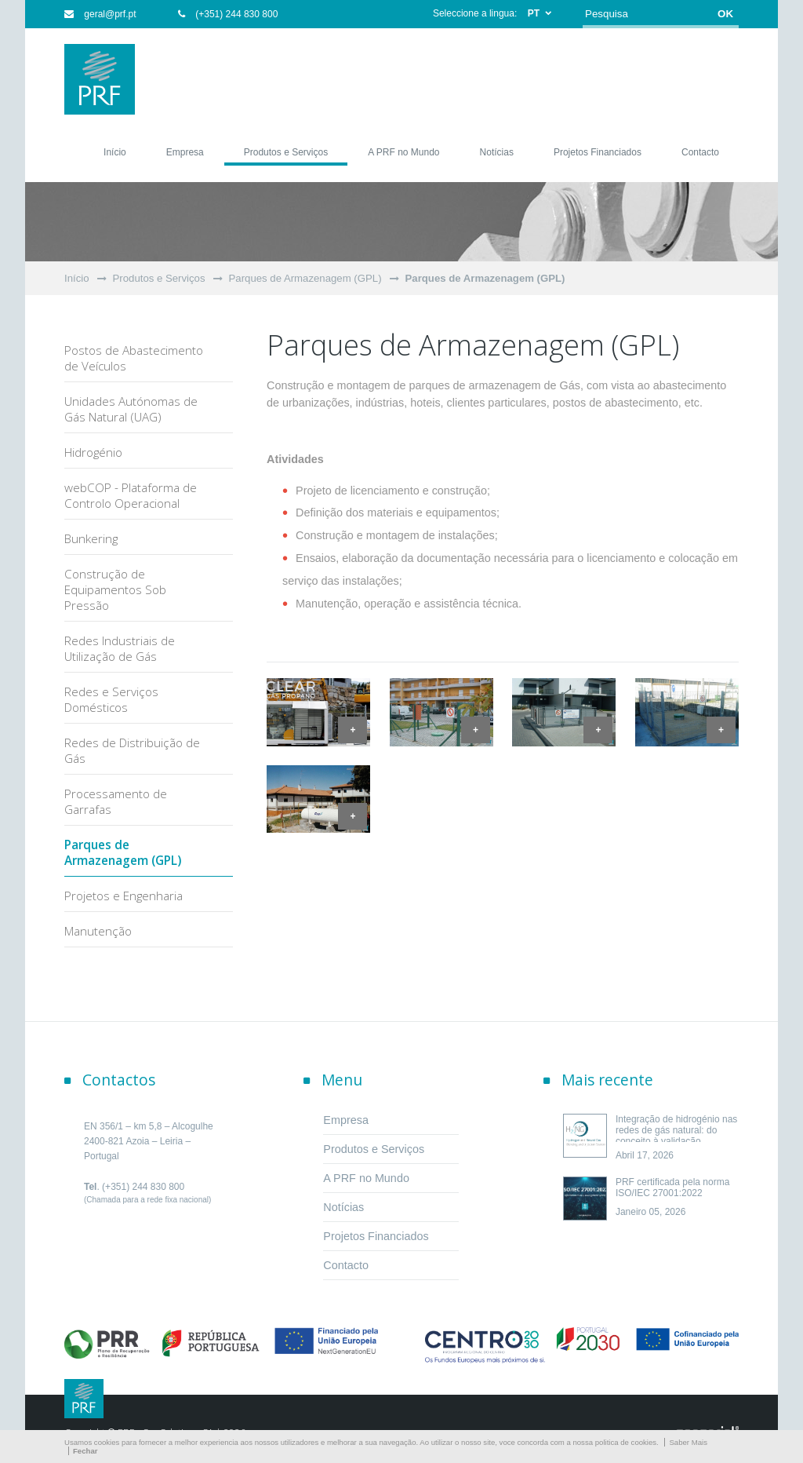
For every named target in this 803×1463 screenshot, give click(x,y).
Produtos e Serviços (159, 278)
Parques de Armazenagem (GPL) (305, 278)
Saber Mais (688, 1442)
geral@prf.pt (100, 14)
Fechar (85, 1451)
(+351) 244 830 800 (228, 14)
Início (76, 278)
